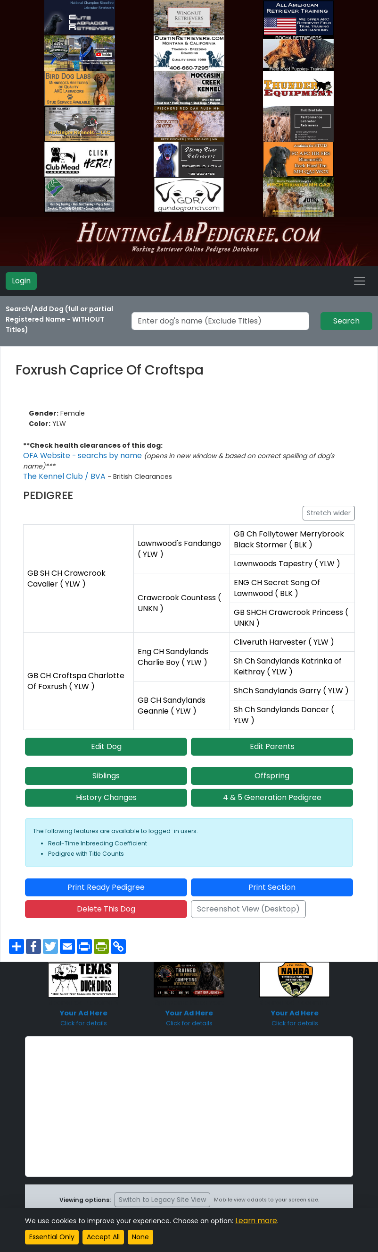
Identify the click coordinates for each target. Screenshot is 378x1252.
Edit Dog (106, 740)
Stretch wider (329, 513)
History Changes (106, 791)
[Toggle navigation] (359, 281)
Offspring (272, 769)
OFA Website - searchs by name (77, 455)
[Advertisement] (189, 1100)
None (140, 1237)
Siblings (106, 769)
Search (346, 320)
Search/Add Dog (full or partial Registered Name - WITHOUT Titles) (59, 319)
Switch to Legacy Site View (162, 1193)
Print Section (272, 881)
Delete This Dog (106, 902)
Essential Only (51, 1237)
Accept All (103, 1237)
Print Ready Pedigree (106, 881)
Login (21, 280)
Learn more (254, 1221)
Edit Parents (272, 740)
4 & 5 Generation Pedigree (272, 791)
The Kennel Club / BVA (60, 476)
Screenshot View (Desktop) (248, 902)
